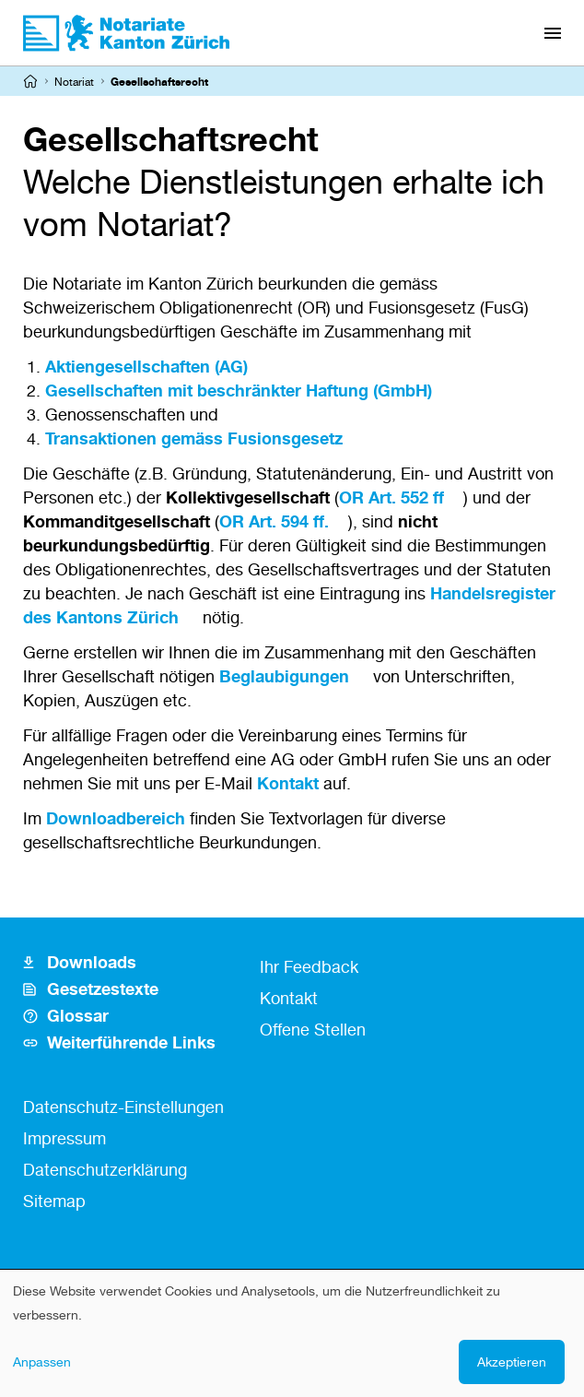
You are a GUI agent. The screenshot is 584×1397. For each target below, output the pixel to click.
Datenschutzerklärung (105, 1169)
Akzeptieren (511, 1361)
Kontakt (288, 783)
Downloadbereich (115, 818)
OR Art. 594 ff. (274, 521)
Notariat (74, 82)
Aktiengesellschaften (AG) (146, 366)
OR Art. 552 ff (391, 497)
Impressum (64, 1138)
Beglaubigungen (284, 676)
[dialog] (292, 1333)
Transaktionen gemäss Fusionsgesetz (194, 438)
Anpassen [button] (42, 1361)
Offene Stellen (313, 1029)
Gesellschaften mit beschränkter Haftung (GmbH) (238, 390)
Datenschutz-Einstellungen (123, 1106)
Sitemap (54, 1200)
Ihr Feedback (309, 966)
